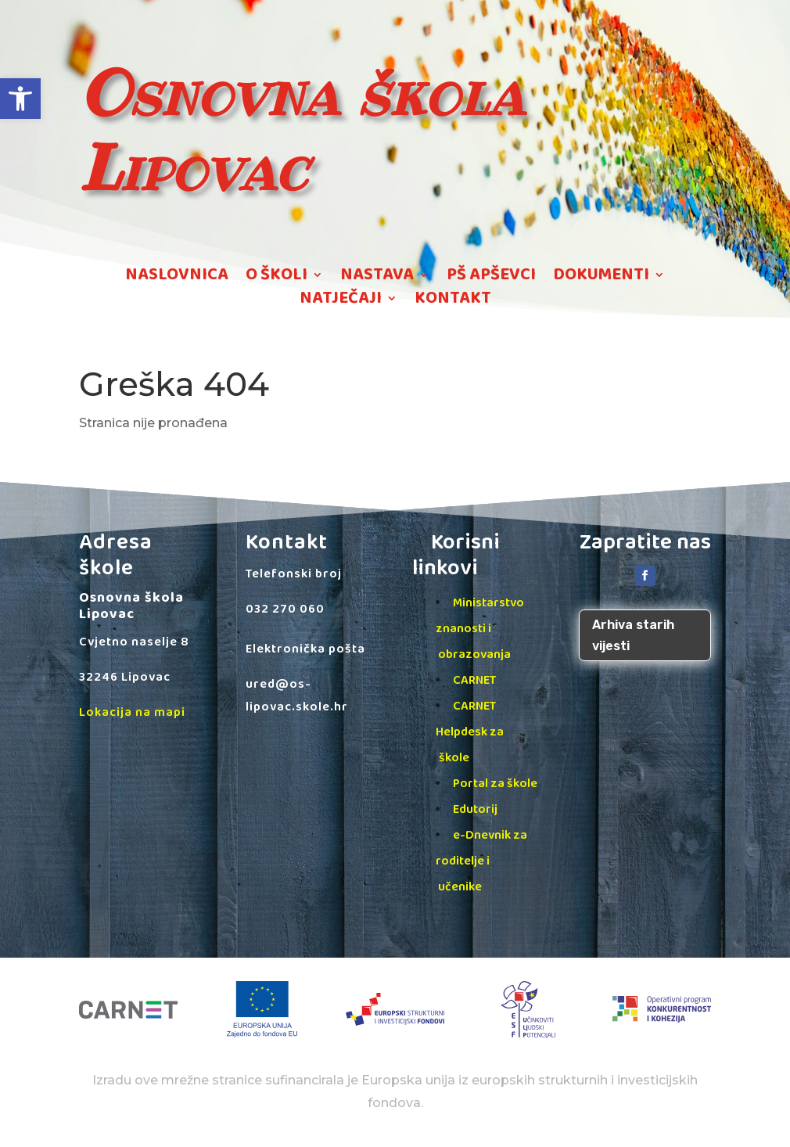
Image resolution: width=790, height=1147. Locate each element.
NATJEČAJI (341, 301)
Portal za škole (495, 783)
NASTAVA (377, 277)
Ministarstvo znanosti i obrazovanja (480, 628)
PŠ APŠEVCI (491, 277)
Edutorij (475, 809)
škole (454, 758)
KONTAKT (453, 301)
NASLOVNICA (176, 277)
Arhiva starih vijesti (633, 635)
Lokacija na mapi (132, 712)
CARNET (474, 680)
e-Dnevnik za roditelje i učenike (481, 861)
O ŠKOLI (276, 277)
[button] (20, 98)
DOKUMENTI (601, 277)
